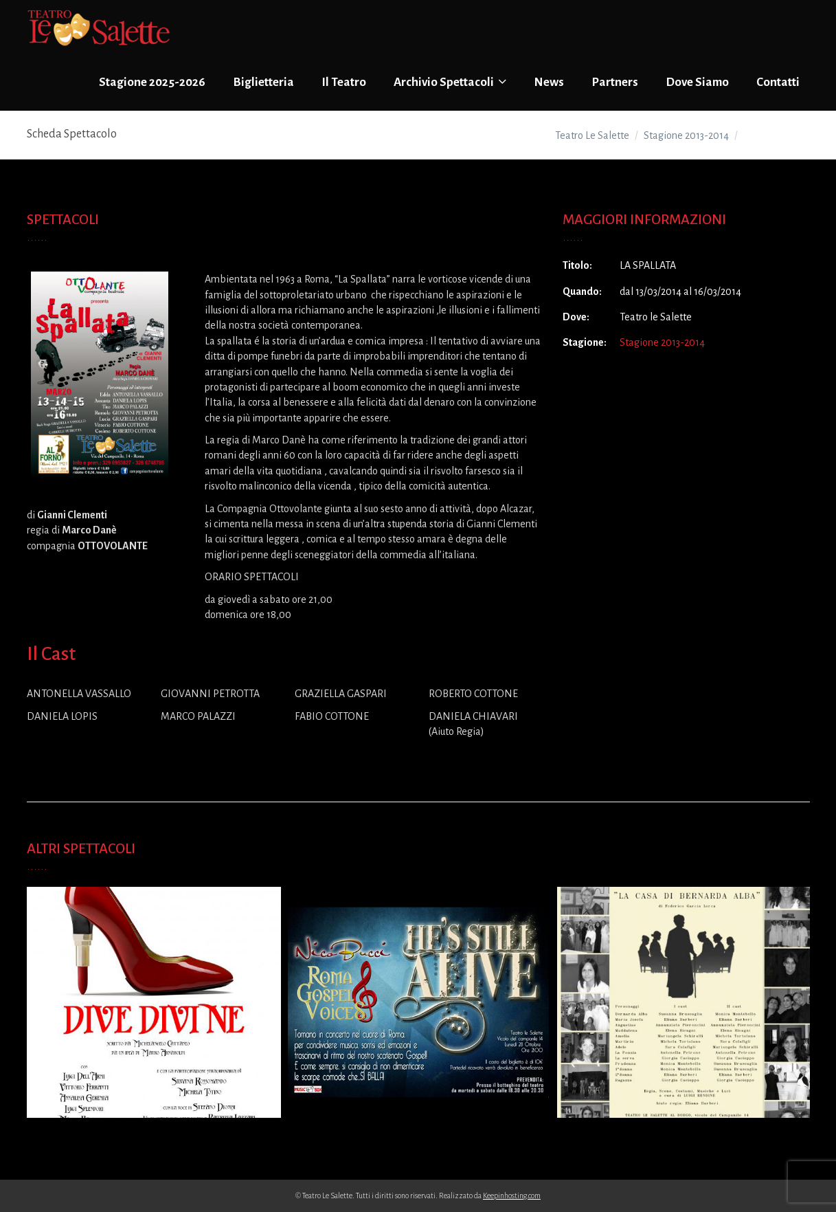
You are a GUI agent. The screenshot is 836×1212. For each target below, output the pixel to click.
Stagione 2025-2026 (152, 82)
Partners (614, 82)
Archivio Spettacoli (450, 82)
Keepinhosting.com (512, 1195)
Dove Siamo (697, 82)
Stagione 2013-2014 (662, 342)
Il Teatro (343, 82)
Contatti (778, 82)
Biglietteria (263, 82)
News (549, 82)
